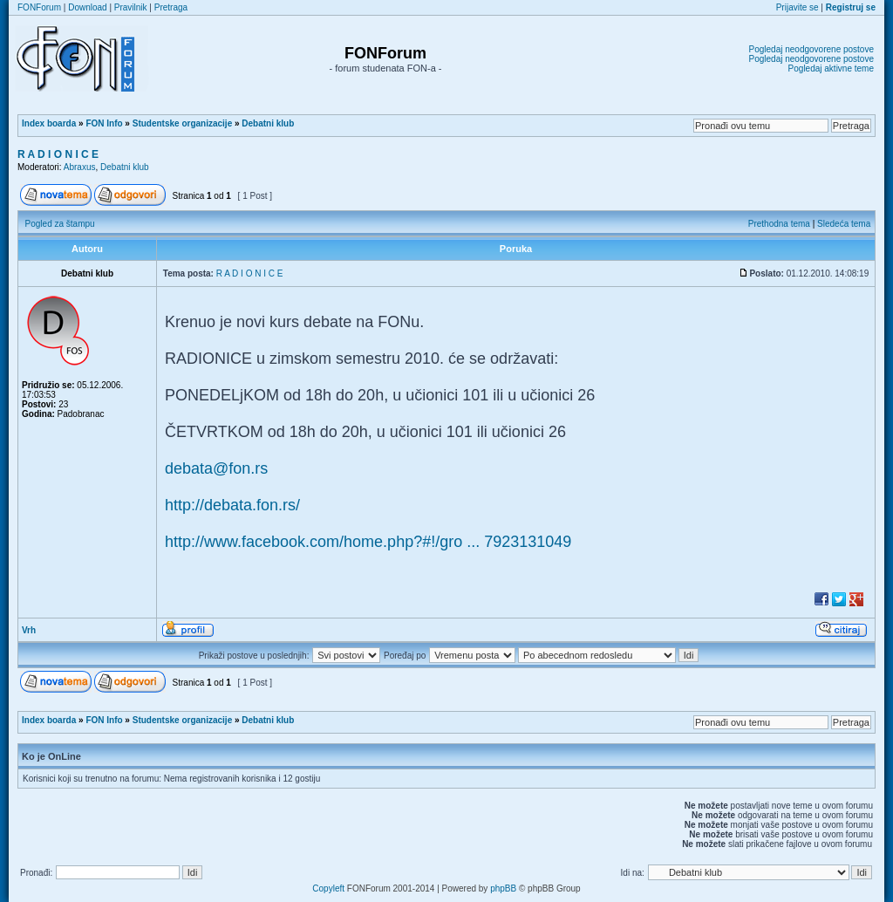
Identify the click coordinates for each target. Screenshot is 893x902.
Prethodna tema (779, 224)
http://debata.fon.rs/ (232, 505)
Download (87, 7)
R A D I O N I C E (58, 154)
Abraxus (80, 167)
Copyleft (328, 888)
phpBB (503, 888)
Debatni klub (268, 123)
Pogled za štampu (60, 224)
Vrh (29, 630)
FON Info (103, 123)
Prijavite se (797, 7)
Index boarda (49, 123)
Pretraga (170, 7)
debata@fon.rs (216, 468)
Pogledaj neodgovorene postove (811, 49)
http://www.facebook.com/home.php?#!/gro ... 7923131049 (368, 541)
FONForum (39, 7)
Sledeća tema (843, 224)
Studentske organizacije (182, 123)
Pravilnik (130, 7)
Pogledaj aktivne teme (831, 68)
